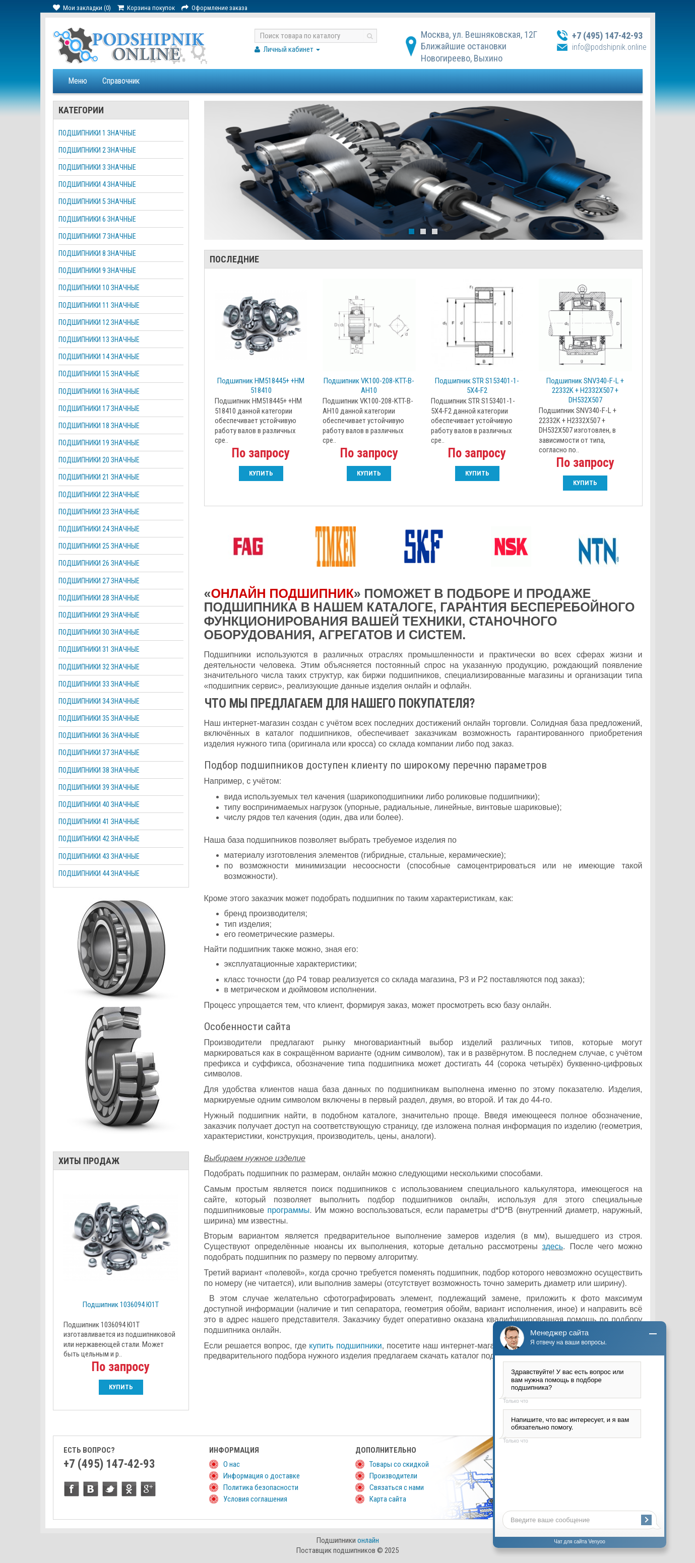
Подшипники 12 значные (99, 322)
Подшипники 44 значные (99, 873)
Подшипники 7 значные (97, 236)
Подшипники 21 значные (99, 477)
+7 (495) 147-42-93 (607, 35)
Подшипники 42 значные (99, 839)
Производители (393, 1475)
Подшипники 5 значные (97, 201)
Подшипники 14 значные (99, 357)
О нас (231, 1464)
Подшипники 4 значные (97, 184)
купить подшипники (345, 1345)
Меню (77, 81)
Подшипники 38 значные (99, 770)
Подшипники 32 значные (99, 667)
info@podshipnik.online (609, 47)
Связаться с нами (396, 1487)
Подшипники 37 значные (99, 753)
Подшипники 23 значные (99, 512)
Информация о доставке (261, 1475)
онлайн (368, 1540)
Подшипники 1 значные (97, 133)
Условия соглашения (255, 1499)
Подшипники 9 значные (97, 270)
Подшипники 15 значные (99, 374)
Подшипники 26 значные (99, 563)
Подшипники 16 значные (99, 391)
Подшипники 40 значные (99, 804)
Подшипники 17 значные (99, 408)
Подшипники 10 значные (99, 288)
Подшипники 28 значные (99, 598)
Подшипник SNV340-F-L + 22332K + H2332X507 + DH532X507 (585, 390)
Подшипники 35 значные (99, 718)
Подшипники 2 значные (97, 150)
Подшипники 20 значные (99, 460)
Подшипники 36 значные (99, 735)
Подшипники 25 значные (99, 546)
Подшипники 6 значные (97, 219)
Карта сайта (387, 1499)
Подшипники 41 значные (99, 822)
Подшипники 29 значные (99, 615)
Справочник (121, 81)
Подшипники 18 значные (99, 426)
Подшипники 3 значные (97, 167)
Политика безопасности (260, 1487)
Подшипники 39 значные (99, 787)
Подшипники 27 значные (99, 581)
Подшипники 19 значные (99, 443)
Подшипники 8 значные (97, 253)
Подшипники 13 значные (99, 339)
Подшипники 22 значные (99, 495)
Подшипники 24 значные (99, 529)
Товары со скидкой (399, 1464)
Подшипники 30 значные (99, 632)
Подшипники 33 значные (99, 684)
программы (289, 1210)
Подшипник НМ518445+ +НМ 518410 (260, 385)
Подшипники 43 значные (99, 856)
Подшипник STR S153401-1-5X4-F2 (477, 385)
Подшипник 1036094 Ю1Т (121, 1304)
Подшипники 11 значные (99, 305)
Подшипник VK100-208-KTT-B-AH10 (369, 385)
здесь (552, 1246)
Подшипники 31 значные (99, 649)
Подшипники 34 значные (99, 701)
